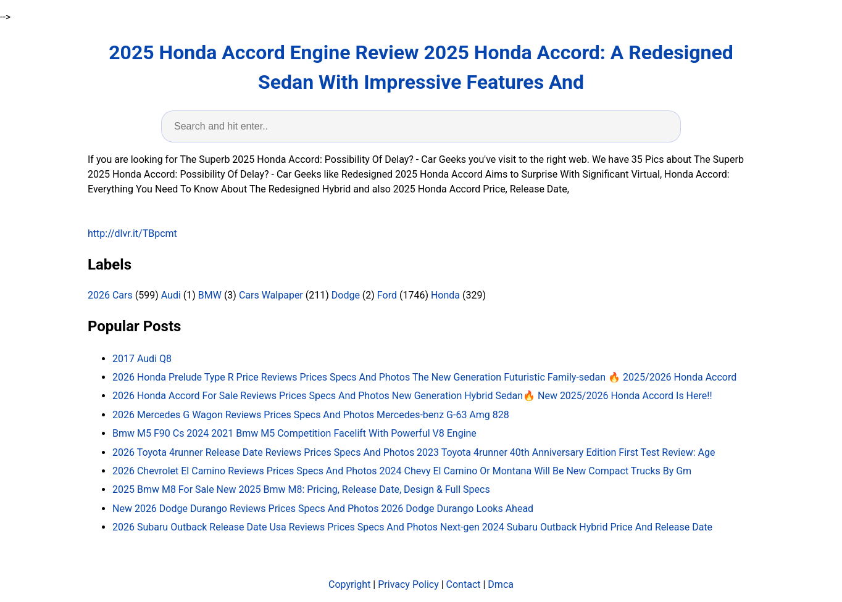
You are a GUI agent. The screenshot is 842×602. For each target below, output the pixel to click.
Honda (445, 295)
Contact (463, 584)
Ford (387, 295)
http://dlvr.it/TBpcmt (132, 233)
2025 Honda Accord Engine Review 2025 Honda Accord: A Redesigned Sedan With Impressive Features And (421, 67)
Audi (171, 295)
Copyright (349, 584)
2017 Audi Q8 (142, 359)
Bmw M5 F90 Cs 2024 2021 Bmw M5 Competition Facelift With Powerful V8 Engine (294, 433)
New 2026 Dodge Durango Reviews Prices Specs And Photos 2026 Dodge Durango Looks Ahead (322, 508)
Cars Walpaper (271, 295)
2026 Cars (110, 295)
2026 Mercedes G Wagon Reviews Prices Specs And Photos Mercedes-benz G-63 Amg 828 (310, 415)
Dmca (501, 584)
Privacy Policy (408, 584)
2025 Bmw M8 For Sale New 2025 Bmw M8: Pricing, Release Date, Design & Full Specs (301, 489)
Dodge (345, 295)
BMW (210, 295)
